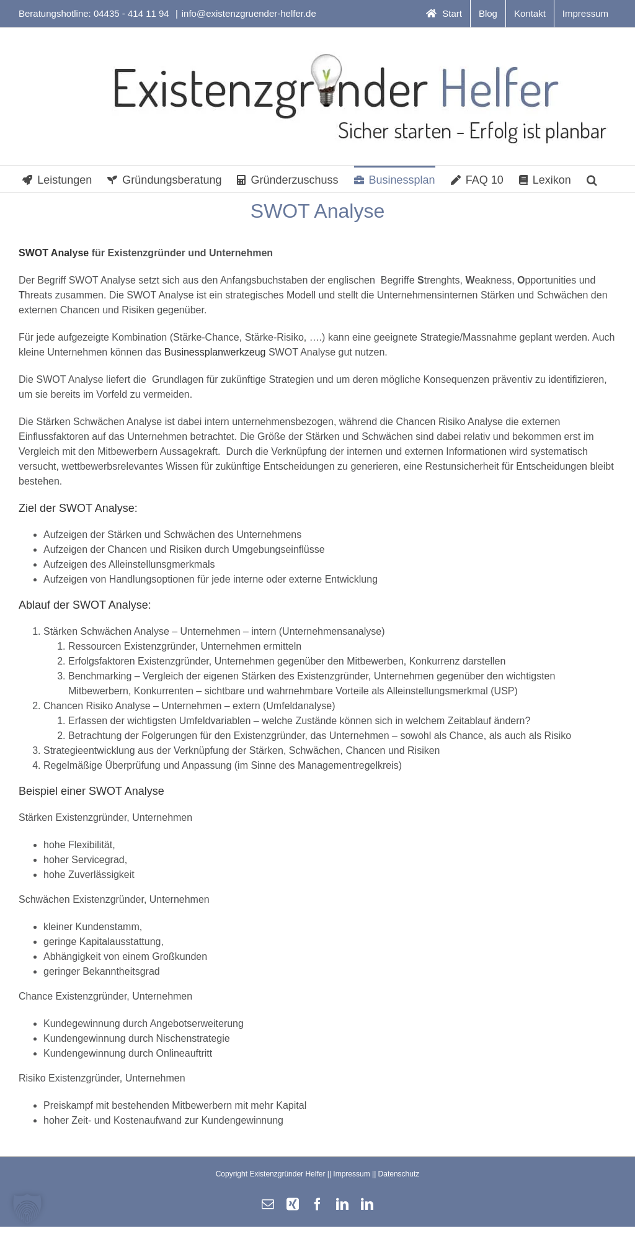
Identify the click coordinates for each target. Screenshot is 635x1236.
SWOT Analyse (54, 253)
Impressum (351, 1174)
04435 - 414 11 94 (133, 13)
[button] (592, 179)
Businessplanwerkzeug (215, 352)
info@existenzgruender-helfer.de (249, 13)
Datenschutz (399, 1174)
